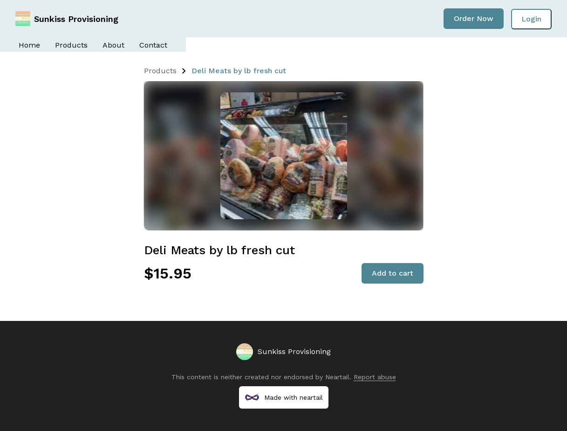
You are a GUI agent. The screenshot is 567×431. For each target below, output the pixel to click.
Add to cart (392, 273)
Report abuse (375, 377)
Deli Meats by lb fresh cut (238, 70)
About (113, 45)
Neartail (337, 377)
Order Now (473, 18)
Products (71, 45)
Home (29, 45)
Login (531, 18)
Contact (153, 45)
